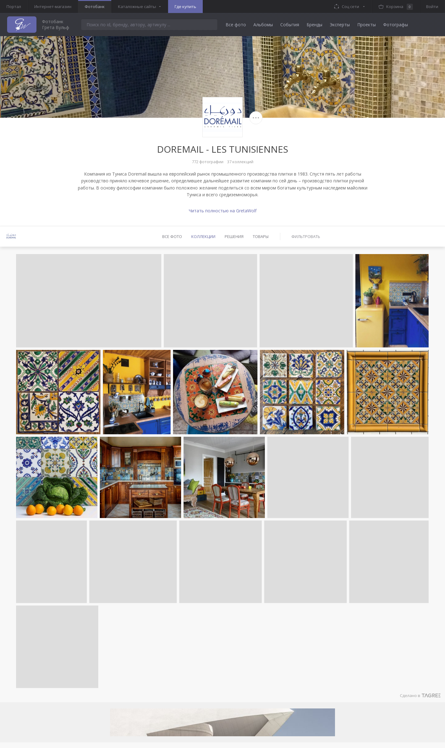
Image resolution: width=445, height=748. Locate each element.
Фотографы (395, 25)
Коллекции (203, 236)
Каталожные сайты (137, 6)
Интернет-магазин (52, 6)
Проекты (366, 25)
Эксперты (340, 25)
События (289, 25)
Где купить (185, 6)
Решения (234, 236)
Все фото (236, 25)
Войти (432, 6)
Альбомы (263, 25)
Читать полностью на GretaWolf (222, 211)
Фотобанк (95, 6)
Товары (261, 236)
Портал (13, 6)
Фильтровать (305, 236)
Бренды (314, 25)
